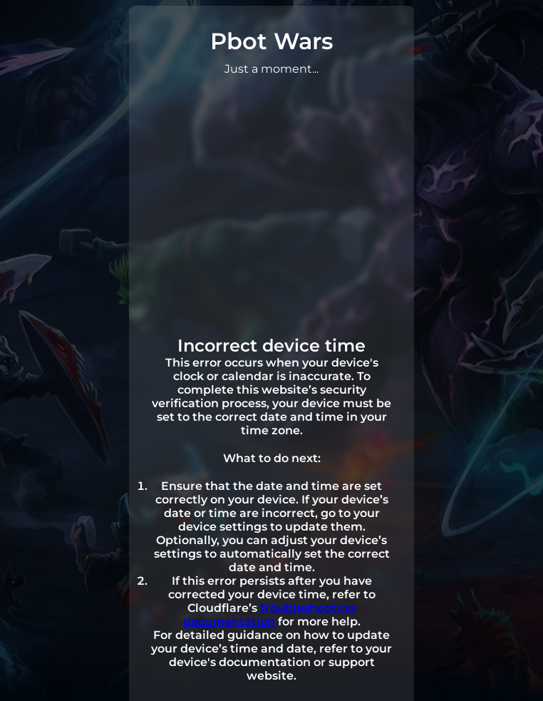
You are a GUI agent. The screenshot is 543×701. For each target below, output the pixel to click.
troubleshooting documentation (269, 614)
